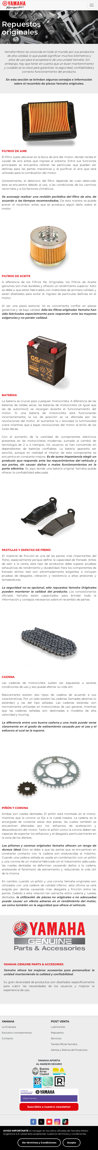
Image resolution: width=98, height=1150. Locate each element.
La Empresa (9, 1026)
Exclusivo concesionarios (17, 1032)
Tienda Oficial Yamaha (64, 1044)
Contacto (7, 1038)
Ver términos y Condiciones (39, 1142)
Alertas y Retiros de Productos (69, 1049)
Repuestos (57, 1032)
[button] (48, 1082)
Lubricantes (58, 1026)
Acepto (71, 1142)
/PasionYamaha (30, 1098)
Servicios (56, 1038)
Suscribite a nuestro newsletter (49, 1106)
